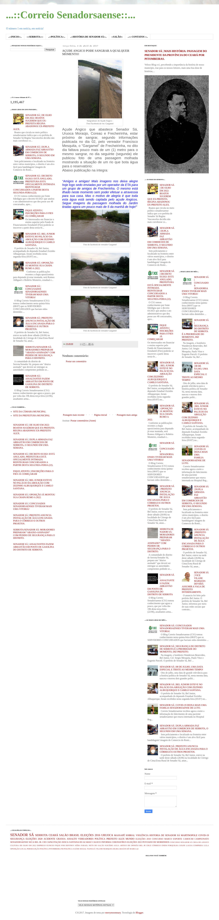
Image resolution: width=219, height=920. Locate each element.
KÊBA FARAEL (81, 845)
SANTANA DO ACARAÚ (80, 842)
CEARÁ (53, 835)
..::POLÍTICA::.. (56, 37)
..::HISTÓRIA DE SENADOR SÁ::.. (88, 37)
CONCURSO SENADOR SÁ (181, 842)
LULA (206, 845)
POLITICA (68, 849)
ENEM (164, 845)
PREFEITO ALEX (115, 839)
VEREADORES (86, 839)
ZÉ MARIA (131, 849)
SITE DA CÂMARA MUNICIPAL (29, 411)
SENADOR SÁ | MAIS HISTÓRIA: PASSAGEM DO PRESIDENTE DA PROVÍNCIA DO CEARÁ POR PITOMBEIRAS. (176, 55)
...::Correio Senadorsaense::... (70, 14)
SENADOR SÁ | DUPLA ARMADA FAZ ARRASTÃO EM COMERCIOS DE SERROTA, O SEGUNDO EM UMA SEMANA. (39, 152)
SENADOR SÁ (22, 835)
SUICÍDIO (109, 845)
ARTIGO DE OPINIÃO (129, 845)
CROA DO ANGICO (201, 842)
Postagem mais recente (73, 415)
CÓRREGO (156, 845)
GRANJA (61, 839)
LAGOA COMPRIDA (194, 845)
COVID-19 (203, 835)
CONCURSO (157, 839)
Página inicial (100, 415)
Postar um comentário (76, 361)
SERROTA (41, 835)
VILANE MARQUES (104, 849)
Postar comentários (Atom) (83, 420)
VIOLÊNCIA (142, 835)
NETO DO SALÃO (96, 845)
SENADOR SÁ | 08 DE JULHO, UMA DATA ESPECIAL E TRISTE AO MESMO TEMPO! (195, 371)
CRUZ (148, 845)
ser (137, 849)
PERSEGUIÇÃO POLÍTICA (38, 849)
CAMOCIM (188, 839)
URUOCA (107, 835)
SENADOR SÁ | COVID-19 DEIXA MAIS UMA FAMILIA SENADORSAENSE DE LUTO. (195, 454)
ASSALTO (72, 839)
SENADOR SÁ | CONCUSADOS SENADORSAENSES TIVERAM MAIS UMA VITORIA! (36, 292)
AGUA (116, 845)
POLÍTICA (100, 839)
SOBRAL (130, 835)
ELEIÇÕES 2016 (90, 835)
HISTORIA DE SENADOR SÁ (164, 835)
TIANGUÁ (91, 849)
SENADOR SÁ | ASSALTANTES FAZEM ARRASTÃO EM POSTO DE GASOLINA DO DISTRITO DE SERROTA (39, 381)
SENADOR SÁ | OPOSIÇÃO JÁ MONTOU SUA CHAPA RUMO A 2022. (39, 265)
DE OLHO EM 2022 (28, 845)
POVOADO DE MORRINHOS (155, 842)
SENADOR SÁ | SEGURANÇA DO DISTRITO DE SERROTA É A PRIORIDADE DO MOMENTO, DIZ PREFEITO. (182, 649)
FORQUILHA (173, 845)
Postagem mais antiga (127, 415)
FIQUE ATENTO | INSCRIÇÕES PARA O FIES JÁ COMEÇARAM (39, 213)
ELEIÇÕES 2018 (143, 839)
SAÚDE (76, 849)
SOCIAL (83, 849)
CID (44, 842)
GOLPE (182, 845)
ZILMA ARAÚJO (119, 849)
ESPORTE (177, 839)
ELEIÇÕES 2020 (34, 839)
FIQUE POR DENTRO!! (64, 845)
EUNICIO (50, 845)
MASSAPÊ (119, 835)
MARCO (168, 839)
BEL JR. (38, 842)
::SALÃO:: (117, 37)
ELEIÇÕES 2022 (134, 842)
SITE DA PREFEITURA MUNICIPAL (31, 415)
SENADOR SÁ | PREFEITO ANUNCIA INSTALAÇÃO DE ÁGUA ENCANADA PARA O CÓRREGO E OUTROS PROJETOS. (40, 323)
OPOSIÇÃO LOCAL (18, 849)
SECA (31, 842)
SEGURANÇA (17, 839)
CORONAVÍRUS (119, 842)
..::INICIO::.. (15, 37)
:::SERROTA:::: (35, 37)
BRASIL (74, 835)
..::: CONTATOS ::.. (138, 37)
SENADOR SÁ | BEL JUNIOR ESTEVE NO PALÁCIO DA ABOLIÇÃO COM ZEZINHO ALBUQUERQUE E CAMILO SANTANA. (40, 239)
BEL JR (142, 845)
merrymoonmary (113, 912)
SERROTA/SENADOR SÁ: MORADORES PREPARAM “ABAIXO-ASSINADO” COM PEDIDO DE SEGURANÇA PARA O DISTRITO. (40, 352)
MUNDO (130, 839)
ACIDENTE (49, 839)
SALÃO (63, 835)
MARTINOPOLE (189, 835)
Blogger (139, 912)
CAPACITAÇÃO (54, 842)
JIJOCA (65, 842)
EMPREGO (41, 845)
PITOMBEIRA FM (56, 849)
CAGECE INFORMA (101, 842)
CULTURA (14, 845)
